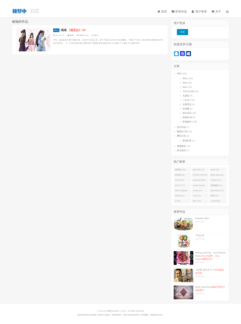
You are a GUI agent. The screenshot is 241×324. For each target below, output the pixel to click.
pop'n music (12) (217, 191)
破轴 (72, 35)
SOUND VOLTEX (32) (200, 175)
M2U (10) (197, 201)
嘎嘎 (73, 30)
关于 (216, 11)
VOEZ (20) (179, 180)
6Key (185, 87)
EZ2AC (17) (180, 185)
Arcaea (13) (197, 191)
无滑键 (186, 109)
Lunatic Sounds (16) (199, 186)
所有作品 (179, 11)
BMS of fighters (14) (181, 191)
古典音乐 (187, 104)
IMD (179, 73)
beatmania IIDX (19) (199, 181)
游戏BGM (187, 117)
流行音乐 (187, 113)
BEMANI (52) (198, 170)
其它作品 (181, 127)
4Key (56, 30)
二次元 (186, 100)
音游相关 (187, 122)
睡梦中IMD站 (19, 11)
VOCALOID (188, 91)
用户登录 (199, 11)
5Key (185, 83)
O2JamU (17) (216, 180)
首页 (162, 11)
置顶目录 (187, 140)
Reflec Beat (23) (217, 175)
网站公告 (181, 136)
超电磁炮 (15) (216, 185)
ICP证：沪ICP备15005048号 (132, 311)
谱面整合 (181, 146)
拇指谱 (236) (180, 170)
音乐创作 (181, 150)
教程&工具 (182, 131)
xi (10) (177, 201)
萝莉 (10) (214, 196)
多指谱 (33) (179, 175)
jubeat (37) (215, 170)
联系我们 (117, 315)
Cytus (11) (197, 196)
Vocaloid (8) (215, 201)
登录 (182, 32)
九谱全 (186, 96)
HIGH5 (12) (179, 196)
